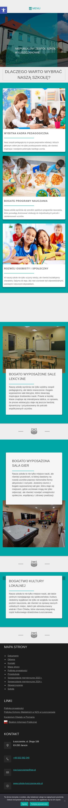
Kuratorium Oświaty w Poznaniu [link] (19, 717)
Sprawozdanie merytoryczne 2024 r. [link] (25, 681)
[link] (3, 10)
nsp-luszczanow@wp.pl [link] (24, 770)
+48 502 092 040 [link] (21, 758)
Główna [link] (11, 659)
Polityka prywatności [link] (17, 670)
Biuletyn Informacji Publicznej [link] (23, 722)
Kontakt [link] (11, 663)
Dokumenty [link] (13, 656)
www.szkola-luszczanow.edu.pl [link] (28, 783)
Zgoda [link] (24, 804)
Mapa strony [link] (14, 667)
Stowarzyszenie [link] (15, 685)
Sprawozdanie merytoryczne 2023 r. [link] (25, 678)
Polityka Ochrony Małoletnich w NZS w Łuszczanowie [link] (29, 712)
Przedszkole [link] (13, 674)
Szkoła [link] (11, 689)
